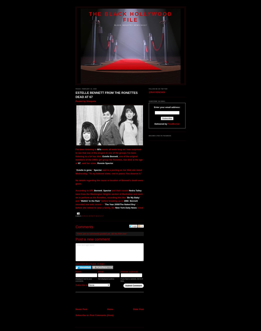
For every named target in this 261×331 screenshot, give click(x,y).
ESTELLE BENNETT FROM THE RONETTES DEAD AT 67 (107, 95)
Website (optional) (129, 271)
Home (110, 309)
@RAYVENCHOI (157, 92)
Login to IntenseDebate (83, 267)
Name (78, 271)
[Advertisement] (95, 300)
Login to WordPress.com (102, 267)
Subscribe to (93, 285)
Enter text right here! (110, 252)
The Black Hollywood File (130, 17)
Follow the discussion (141, 226)
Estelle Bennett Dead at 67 (93, 216)
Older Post (138, 309)
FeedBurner (174, 124)
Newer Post (81, 309)
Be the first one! (119, 233)
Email (101, 271)
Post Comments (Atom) (102, 315)
